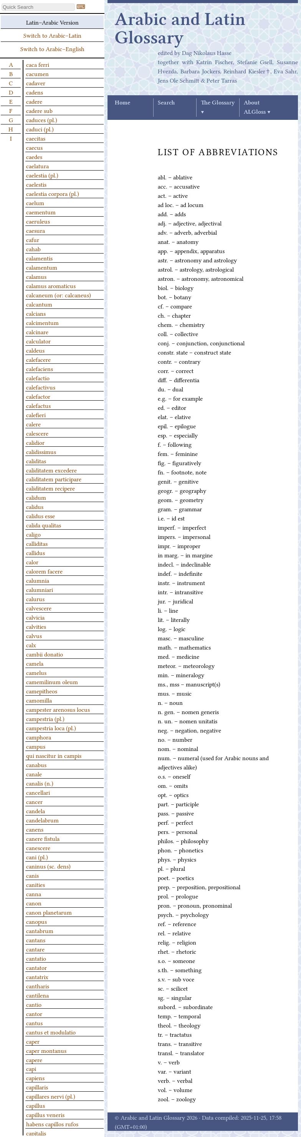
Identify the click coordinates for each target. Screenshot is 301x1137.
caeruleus (38, 221)
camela (34, 663)
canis (32, 875)
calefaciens (39, 368)
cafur (32, 239)
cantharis (37, 985)
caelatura (37, 165)
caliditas (36, 460)
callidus (35, 552)
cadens (34, 92)
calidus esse (40, 515)
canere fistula (43, 838)
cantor (34, 1013)
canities (35, 884)
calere (33, 423)
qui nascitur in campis (53, 755)
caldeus (35, 350)
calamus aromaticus (51, 285)
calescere (37, 433)
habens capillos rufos (52, 1123)
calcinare (37, 331)
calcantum (39, 304)
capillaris (37, 1086)
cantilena (37, 995)
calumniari (39, 589)
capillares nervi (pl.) (50, 1096)
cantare (35, 949)
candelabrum (42, 819)
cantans (35, 939)
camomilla (39, 700)
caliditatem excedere (51, 470)
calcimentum (42, 322)
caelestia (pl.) (42, 175)
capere (34, 1059)
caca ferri (37, 64)
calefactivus (40, 387)
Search (166, 103)
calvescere (38, 607)
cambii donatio (44, 654)
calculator (38, 340)
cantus (34, 1022)
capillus (35, 1105)
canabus (36, 764)
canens (34, 829)
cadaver (35, 82)
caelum (35, 202)
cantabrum (39, 930)
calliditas (37, 543)
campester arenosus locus (58, 709)
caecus (34, 147)
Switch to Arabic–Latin (52, 35)
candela (35, 810)
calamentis (39, 258)
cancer (34, 801)
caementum (41, 211)
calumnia (37, 580)
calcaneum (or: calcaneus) (58, 294)
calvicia (35, 617)
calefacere (38, 359)
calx (31, 644)
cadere (34, 101)
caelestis (36, 184)
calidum (36, 497)
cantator (36, 967)
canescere (38, 847)
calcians (36, 313)
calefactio (38, 377)
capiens (35, 1077)
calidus (34, 506)
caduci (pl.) (40, 128)
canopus (36, 921)
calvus (34, 635)
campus (35, 746)
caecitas (35, 138)
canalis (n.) (39, 783)
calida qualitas (43, 524)
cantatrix (37, 976)
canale (34, 773)
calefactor (38, 396)
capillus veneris (45, 1114)
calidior (35, 442)
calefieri (36, 414)
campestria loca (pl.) (51, 727)
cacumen (37, 73)
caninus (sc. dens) (48, 866)
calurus (35, 598)
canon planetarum (49, 912)
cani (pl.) (37, 856)
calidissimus (41, 451)
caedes (34, 156)
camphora (38, 737)
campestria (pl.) (45, 718)
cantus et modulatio (51, 1032)
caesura (35, 230)
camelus (36, 672)
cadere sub (39, 110)
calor (32, 561)
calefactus (38, 405)
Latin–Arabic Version (52, 22)
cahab (33, 248)
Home (122, 103)
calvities (36, 626)
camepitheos (41, 690)
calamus (36, 276)
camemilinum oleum (52, 681)
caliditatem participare (53, 478)
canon (33, 902)
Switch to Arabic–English (52, 48)
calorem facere (44, 571)
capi (31, 1068)
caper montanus (46, 1050)
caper (33, 1041)
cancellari (38, 792)
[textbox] (38, 7)
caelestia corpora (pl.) (52, 193)
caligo (33, 534)
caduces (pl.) (41, 119)
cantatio (36, 958)
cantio (33, 1004)
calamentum (41, 267)
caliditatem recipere (50, 488)
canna (33, 893)
